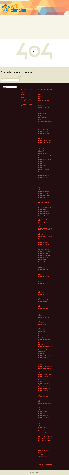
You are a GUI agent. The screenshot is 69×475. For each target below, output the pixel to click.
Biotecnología (41, 98)
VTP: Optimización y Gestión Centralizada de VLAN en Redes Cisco (27, 109)
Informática (40, 127)
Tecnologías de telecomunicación (45, 464)
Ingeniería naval (41, 421)
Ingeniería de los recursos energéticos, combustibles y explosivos (44, 202)
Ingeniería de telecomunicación (44, 251)
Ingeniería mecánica (42, 413)
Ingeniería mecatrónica (43, 415)
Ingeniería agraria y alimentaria (44, 140)
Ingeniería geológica (42, 361)
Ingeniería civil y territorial (43, 169)
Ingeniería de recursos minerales (45, 236)
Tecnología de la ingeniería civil (44, 460)
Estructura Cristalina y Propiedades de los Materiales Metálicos (27, 104)
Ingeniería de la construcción (44, 191)
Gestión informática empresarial (44, 125)
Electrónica (40, 115)
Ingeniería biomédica (42, 165)
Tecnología (40, 454)
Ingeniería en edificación (43, 289)
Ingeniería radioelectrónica (43, 425)
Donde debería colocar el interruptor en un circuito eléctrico (26, 96)
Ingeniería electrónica (42, 263)
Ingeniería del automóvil (43, 253)
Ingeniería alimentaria (42, 161)
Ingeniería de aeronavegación (44, 180)
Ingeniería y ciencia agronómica (44, 432)
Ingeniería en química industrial (44, 312)
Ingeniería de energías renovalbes (45, 189)
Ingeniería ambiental (42, 163)
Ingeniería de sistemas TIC (43, 242)
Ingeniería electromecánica (43, 261)
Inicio (2, 17)
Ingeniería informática (42, 372)
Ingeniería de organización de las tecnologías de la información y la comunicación (45, 230)
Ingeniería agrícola (42, 146)
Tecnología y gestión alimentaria (44, 462)
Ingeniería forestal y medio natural (45, 355)
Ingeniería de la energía (43, 193)
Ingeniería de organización (43, 226)
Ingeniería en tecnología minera (44, 333)
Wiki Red (18, 17)
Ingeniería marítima (42, 409)
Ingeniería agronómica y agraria (44, 159)
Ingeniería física (41, 353)
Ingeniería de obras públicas (44, 213)
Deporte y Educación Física (43, 111)
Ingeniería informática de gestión (45, 374)
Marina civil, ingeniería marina (44, 438)
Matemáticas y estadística (43, 448)
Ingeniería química (42, 423)
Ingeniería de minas (42, 209)
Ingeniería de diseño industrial (44, 187)
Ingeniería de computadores (44, 185)
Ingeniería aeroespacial (43, 131)
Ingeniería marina (41, 407)
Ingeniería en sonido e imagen (44, 331)
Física (39, 119)
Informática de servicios (43, 129)
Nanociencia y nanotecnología (44, 450)
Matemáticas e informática (43, 446)
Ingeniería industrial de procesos (45, 366)
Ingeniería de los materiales (44, 195)
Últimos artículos (10, 17)
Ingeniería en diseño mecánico (44, 286)
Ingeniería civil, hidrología (43, 175)
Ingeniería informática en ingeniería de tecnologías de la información (44, 392)
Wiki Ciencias (33, 472)
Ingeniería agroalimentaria (43, 148)
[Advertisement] (34, 28)
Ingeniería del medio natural (44, 255)
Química (40, 452)
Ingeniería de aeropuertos (43, 182)
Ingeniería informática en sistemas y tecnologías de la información (44, 397)
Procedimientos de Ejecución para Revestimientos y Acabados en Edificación (27, 91)
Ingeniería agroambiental (43, 153)
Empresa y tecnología (42, 117)
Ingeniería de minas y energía (44, 211)
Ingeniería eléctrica (42, 259)
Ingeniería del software (43, 257)
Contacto (25, 17)
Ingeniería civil (41, 167)
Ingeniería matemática (42, 411)
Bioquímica (40, 96)
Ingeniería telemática (42, 430)
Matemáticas (41, 444)
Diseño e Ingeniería (42, 113)
